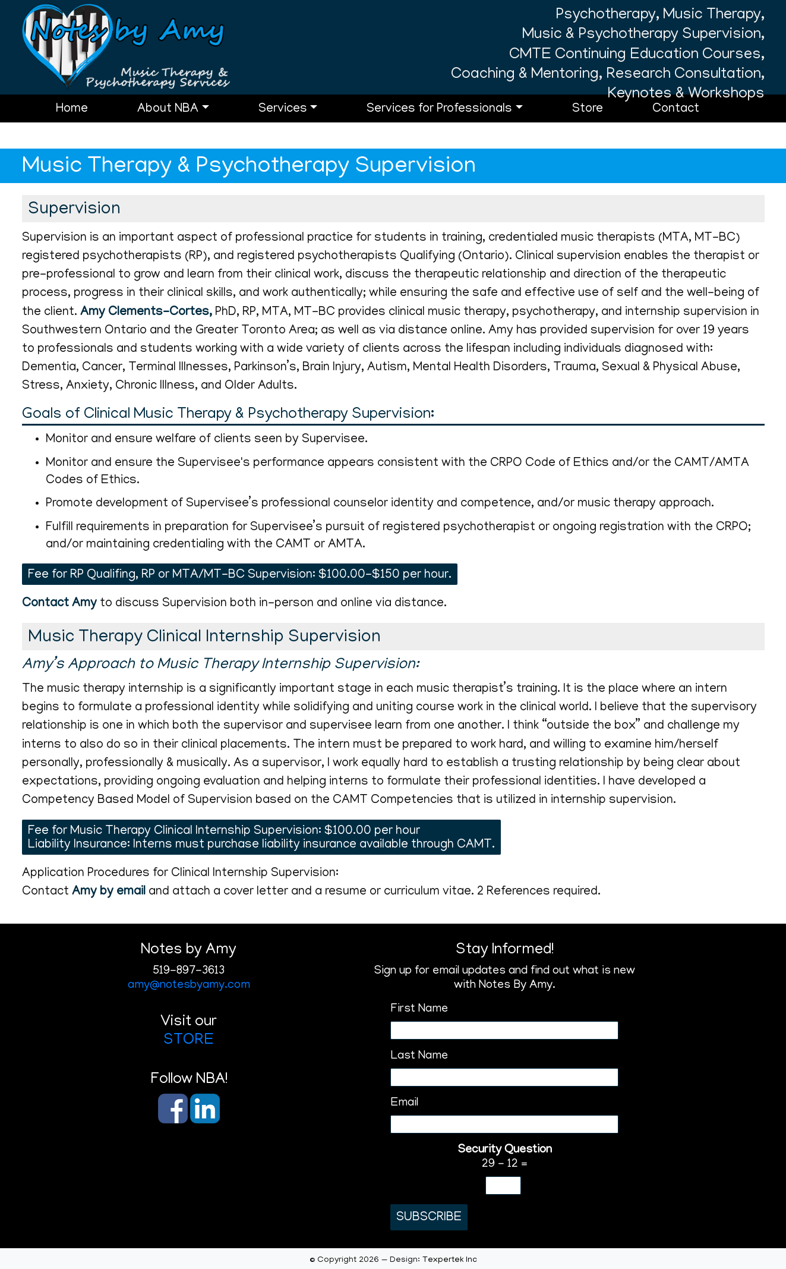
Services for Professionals (455, 127)
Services (298, 127)
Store (603, 127)
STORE (188, 1040)
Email (404, 1103)
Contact (691, 127)
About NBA (183, 127)
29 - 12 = (504, 1157)
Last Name (419, 1056)
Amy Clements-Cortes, (146, 313)
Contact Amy (59, 604)
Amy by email (109, 892)
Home (87, 127)
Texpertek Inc (449, 1260)
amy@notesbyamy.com (189, 985)
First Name (419, 1009)
